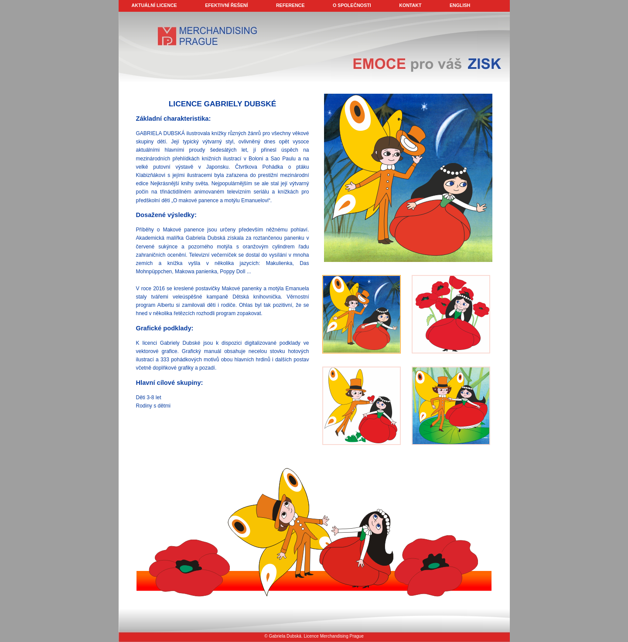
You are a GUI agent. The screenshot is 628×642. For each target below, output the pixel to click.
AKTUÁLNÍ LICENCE (154, 5)
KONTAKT (410, 5)
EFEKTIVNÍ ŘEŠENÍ (226, 5)
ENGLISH (460, 5)
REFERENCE (290, 5)
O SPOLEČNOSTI (352, 5)
